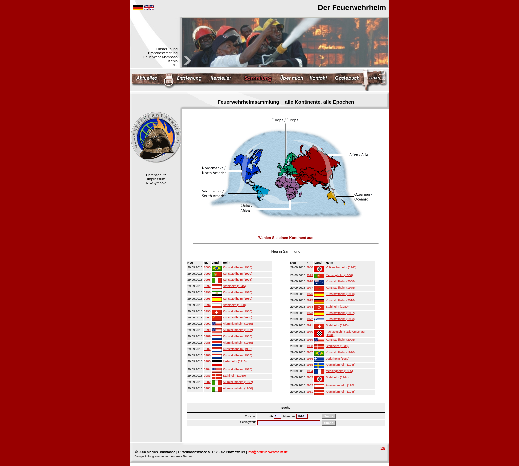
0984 (207, 369)
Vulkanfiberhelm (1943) (341, 267)
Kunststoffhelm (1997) (340, 313)
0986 (207, 355)
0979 (310, 275)
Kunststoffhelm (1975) (340, 287)
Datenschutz (156, 175)
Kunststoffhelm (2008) (340, 281)
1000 (207, 267)
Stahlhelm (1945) (234, 286)
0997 (207, 286)
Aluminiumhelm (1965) (238, 323)
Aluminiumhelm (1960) (238, 388)
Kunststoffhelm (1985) (237, 267)
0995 (207, 298)
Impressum (156, 179)
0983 (207, 375)
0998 (207, 279)
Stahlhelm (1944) (337, 377)
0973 (310, 313)
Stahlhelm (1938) (337, 346)
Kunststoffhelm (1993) (340, 319)
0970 (310, 331)
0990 (207, 330)
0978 (310, 281)
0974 (310, 306)
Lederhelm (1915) (235, 361)
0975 (310, 300)
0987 (207, 349)
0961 (310, 391)
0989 (207, 336)
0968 (310, 346)
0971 (310, 325)
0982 (207, 382)
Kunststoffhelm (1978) (237, 369)
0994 (207, 305)
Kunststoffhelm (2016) (340, 300)
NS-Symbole (156, 183)
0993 (207, 311)
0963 (310, 377)
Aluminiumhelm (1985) (238, 342)
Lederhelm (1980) (337, 358)
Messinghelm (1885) (339, 371)
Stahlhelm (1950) (234, 305)
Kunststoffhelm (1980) (237, 298)
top (383, 448)
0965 (310, 364)
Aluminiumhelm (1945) (340, 364)
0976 (310, 294)
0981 (207, 388)
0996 (207, 292)
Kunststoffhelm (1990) (237, 317)
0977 (310, 287)
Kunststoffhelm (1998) (237, 279)
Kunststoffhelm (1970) (237, 273)
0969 (310, 339)
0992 (207, 317)
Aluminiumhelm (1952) (238, 330)
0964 (310, 371)
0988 (207, 342)
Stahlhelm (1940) (337, 325)
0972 (310, 319)
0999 (207, 273)
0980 (310, 267)
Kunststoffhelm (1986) (237, 336)
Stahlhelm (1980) (337, 306)
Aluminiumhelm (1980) (340, 385)
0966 (310, 358)
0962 (310, 385)
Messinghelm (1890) (339, 275)
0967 (310, 352)
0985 (207, 361)
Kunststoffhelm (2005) (340, 339)
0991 (207, 323)
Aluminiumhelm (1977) (238, 382)
